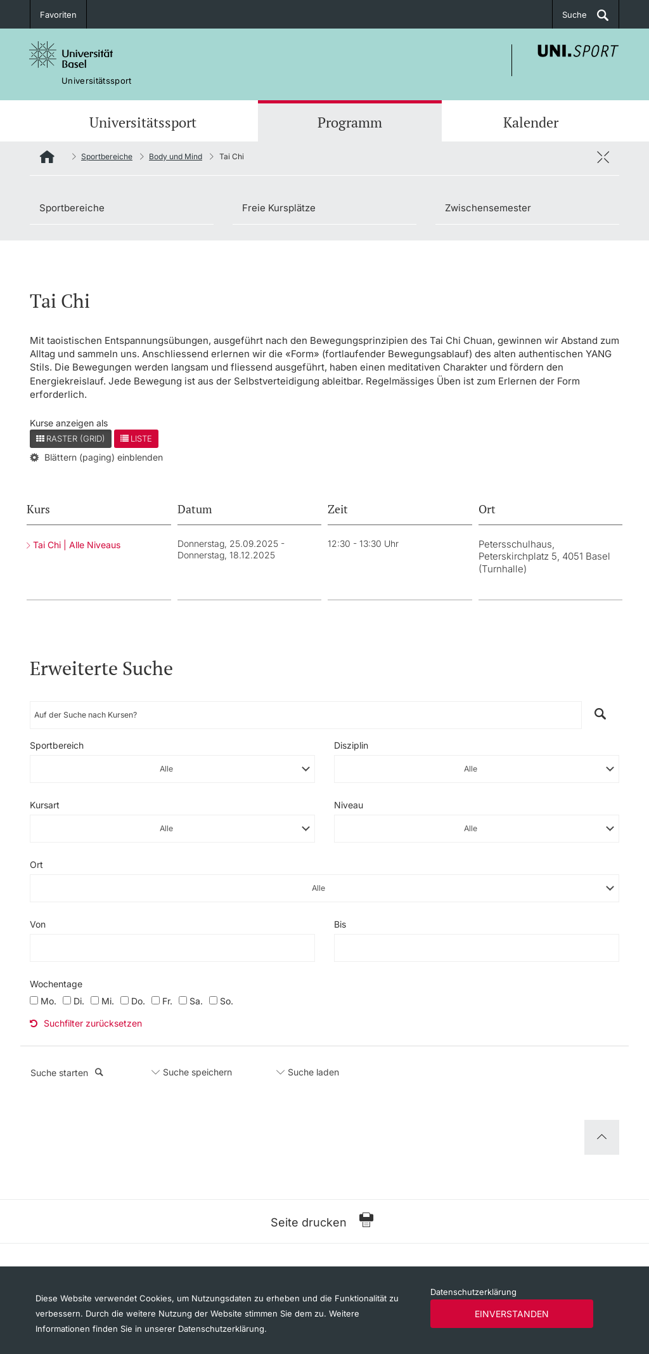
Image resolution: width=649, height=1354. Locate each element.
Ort (36, 864)
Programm (350, 122)
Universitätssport (142, 122)
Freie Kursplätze (279, 208)
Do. (138, 1001)
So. (226, 1001)
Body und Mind (175, 156)
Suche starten (66, 1072)
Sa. (196, 1001)
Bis (340, 924)
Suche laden (313, 1072)
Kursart (45, 804)
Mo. (48, 1001)
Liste (136, 438)
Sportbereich (57, 745)
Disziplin (351, 745)
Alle (166, 768)
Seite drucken (322, 1221)
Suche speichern (197, 1072)
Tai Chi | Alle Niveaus (76, 544)
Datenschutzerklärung (473, 1292)
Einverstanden (512, 1313)
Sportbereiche (106, 156)
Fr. (167, 1001)
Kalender (530, 122)
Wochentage (56, 983)
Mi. (107, 1001)
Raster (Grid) (70, 438)
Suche (574, 15)
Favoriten (58, 15)
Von (38, 924)
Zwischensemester (488, 208)
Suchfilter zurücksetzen (86, 1023)
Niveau (348, 804)
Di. (79, 1001)
